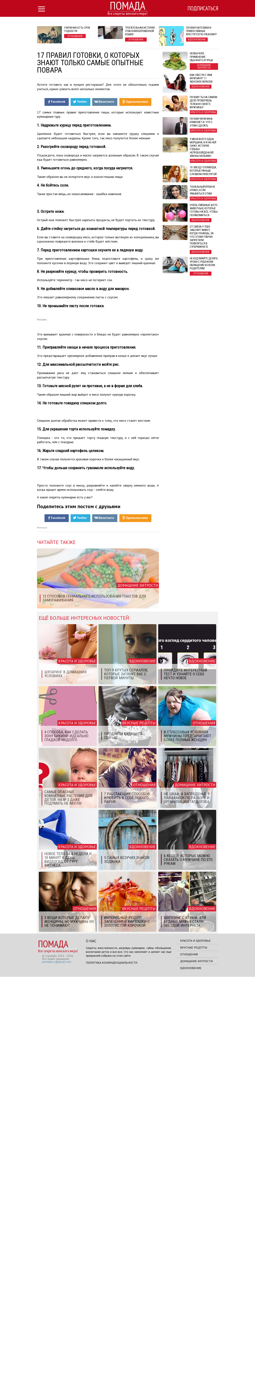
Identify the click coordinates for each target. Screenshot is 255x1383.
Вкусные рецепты (193, 1353)
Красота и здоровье (195, 1346)
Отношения (189, 1360)
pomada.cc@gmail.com (56, 1368)
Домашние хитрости (196, 1367)
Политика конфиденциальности (111, 1368)
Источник (42, 933)
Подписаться (202, 9)
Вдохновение (190, 1374)
